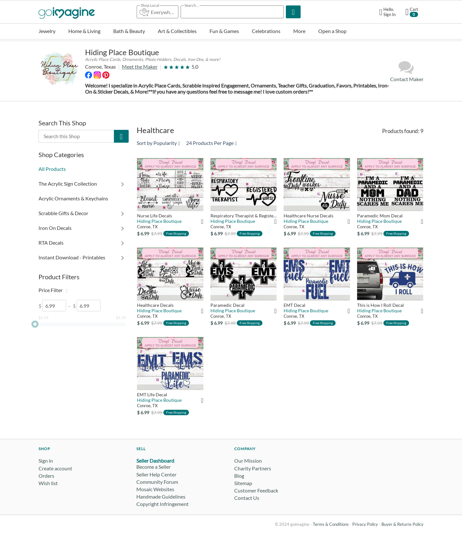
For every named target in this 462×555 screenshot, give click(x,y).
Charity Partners (252, 468)
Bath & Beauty (129, 31)
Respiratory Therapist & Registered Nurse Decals (243, 215)
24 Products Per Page (211, 143)
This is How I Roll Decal (380, 305)
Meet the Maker (140, 66)
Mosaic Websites (155, 489)
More (299, 31)
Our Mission (248, 461)
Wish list (48, 483)
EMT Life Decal (152, 394)
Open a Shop (332, 31)
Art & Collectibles (177, 31)
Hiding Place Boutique (122, 52)
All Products (52, 169)
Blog (239, 476)
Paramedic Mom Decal (380, 215)
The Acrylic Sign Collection (67, 184)
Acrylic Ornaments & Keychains (73, 198)
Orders (46, 476)
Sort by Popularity (158, 143)
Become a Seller (153, 467)
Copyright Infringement (162, 504)
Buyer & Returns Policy (402, 524)
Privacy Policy (365, 524)
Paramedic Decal (227, 305)
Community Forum (157, 482)
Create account (55, 468)
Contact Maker (407, 71)
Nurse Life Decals (154, 215)
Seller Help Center (156, 474)
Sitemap (243, 483)
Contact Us (246, 498)
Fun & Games (224, 31)
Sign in (45, 461)
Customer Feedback (256, 490)
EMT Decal (294, 305)
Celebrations (266, 31)
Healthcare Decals (155, 305)
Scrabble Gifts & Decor (63, 213)
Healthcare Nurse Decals (308, 215)
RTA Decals (51, 243)
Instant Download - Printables (71, 257)
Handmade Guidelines (160, 496)
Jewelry (47, 31)
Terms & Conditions (331, 524)
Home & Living (84, 31)
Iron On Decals (55, 228)
